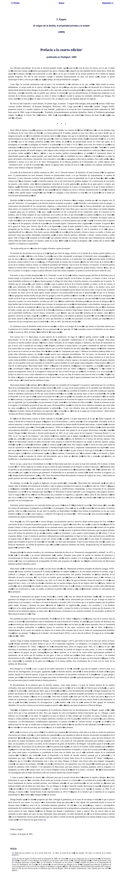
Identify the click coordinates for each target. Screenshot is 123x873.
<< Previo (15, 3)
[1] (82, 49)
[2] (45, 820)
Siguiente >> (108, 3)
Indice (61, 3)
